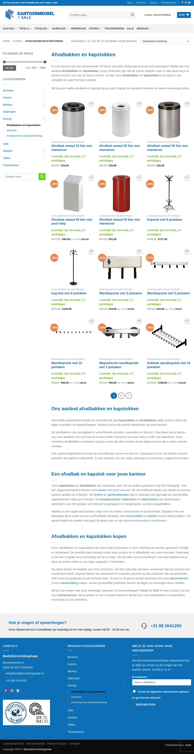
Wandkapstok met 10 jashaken (66, 365)
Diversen (12, 130)
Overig (95, 28)
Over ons (140, 2)
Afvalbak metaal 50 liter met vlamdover (119, 221)
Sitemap (74, 743)
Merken (144, 28)
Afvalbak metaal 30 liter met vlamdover (167, 147)
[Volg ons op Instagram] (186, 3)
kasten (102, 489)
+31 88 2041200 (15, 680)
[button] (157, 15)
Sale (130, 28)
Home (6, 41)
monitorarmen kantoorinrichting (24, 135)
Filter (9, 68)
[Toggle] (43, 90)
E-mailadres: (161, 680)
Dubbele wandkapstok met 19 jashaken (168, 365)
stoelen (152, 515)
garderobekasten (118, 494)
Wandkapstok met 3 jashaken (120, 293)
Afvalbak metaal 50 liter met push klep (71, 221)
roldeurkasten (149, 498)
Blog (129, 2)
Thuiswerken (114, 28)
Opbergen (78, 28)
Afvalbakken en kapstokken (23, 125)
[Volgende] (128, 395)
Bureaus (60, 28)
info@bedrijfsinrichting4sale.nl (25, 673)
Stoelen (42, 28)
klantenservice (179, 578)
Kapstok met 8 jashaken (164, 219)
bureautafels (135, 515)
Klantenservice (170, 3)
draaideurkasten (110, 498)
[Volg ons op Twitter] (189, 3)
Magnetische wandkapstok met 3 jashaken (118, 365)
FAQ (156, 590)
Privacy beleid (57, 743)
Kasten (9, 28)
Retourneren (36, 743)
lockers (98, 494)
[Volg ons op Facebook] (182, 3)
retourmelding (69, 582)
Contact (153, 2)
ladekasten (129, 498)
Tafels (25, 28)
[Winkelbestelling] (165, 41)
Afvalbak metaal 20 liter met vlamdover (119, 147)
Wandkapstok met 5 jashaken (168, 293)
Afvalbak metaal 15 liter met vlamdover (71, 147)
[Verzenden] (132, 15)
